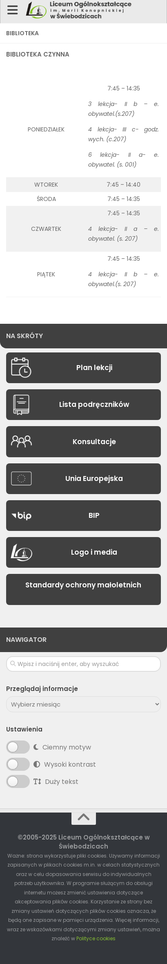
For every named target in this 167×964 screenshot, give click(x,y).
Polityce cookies (96, 938)
